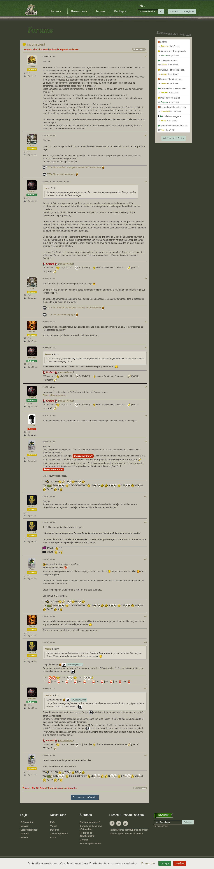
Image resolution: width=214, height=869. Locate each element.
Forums (100, 11)
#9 (146, 441)
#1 (146, 56)
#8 (146, 416)
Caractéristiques (29, 830)
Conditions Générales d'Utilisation (91, 827)
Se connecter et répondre (85, 797)
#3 (146, 181)
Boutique (120, 11)
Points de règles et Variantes (63, 49)
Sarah (32, 425)
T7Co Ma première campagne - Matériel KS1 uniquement (74, 167)
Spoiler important (83, 456)
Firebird (32, 191)
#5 (146, 322)
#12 (145, 559)
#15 (145, 689)
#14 (145, 642)
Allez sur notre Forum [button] (173, 138)
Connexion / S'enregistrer (182, 11)
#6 (146, 348)
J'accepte (164, 863)
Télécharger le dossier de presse (126, 833)
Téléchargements (59, 833)
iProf (31, 451)
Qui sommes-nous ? (90, 822)
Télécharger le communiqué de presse (129, 830)
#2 (146, 135)
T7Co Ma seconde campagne (61, 174)
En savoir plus (148, 863)
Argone (31, 332)
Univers (24, 826)
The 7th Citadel (40, 49)
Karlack (32, 532)
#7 (146, 387)
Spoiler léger (75, 664)
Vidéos (53, 826)
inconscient (34, 44)
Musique (54, 830)
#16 (145, 755)
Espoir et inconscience (54, 395)
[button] (142, 6)
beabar (31, 66)
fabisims (32, 652)
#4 (146, 279)
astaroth (32, 506)
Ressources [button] (79, 11)
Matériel (25, 833)
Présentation (27, 822)
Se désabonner (161, 826)
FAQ (52, 822)
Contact (84, 839)
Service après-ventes (90, 843)
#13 (145, 616)
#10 (145, 496)
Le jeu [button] (56, 11)
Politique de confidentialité (87, 834)
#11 (145, 522)
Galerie (24, 837)
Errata (53, 837)
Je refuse (179, 863)
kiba (32, 145)
